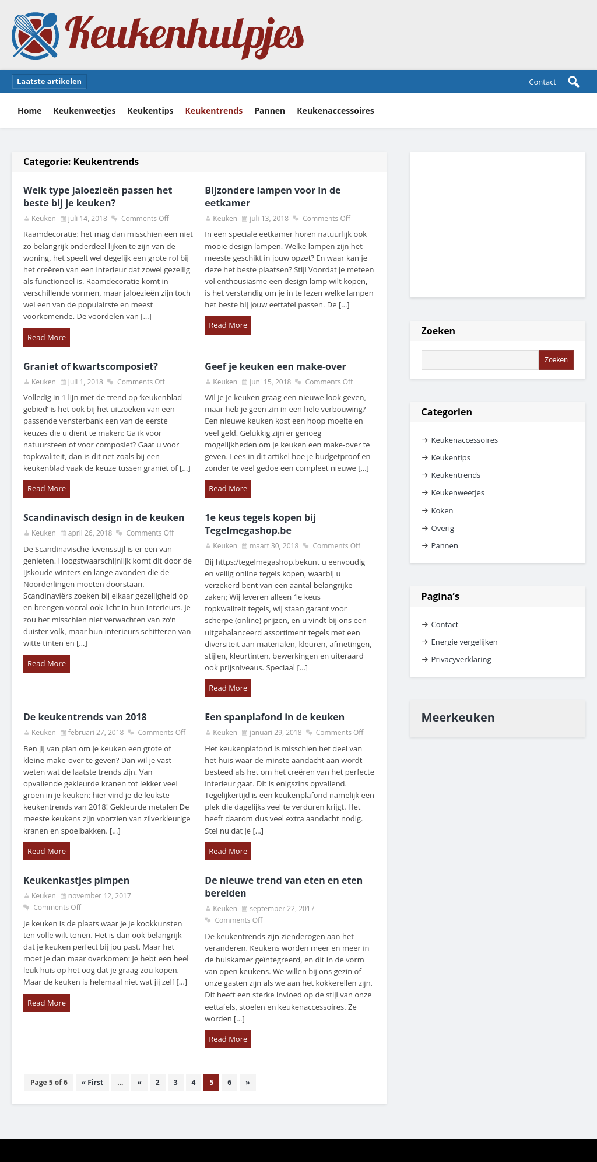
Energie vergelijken (464, 641)
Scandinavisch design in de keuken (103, 517)
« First (92, 1082)
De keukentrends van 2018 (85, 716)
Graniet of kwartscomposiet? (90, 366)
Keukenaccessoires (335, 110)
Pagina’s (440, 596)
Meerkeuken (458, 717)
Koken (442, 510)
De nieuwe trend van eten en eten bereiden (284, 887)
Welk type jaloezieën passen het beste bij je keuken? (97, 196)
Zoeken (439, 330)
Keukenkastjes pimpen (76, 880)
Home (29, 110)
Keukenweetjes (84, 110)
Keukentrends (214, 110)
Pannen (269, 110)
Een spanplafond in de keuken (275, 716)
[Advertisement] (497, 225)
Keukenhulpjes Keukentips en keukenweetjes (158, 35)
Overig (443, 528)
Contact (542, 81)
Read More (46, 337)
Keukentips (150, 110)
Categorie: (81, 161)
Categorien (447, 411)
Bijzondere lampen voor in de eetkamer (272, 196)
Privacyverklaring (461, 659)
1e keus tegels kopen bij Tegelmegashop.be (260, 524)
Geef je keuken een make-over (275, 366)
